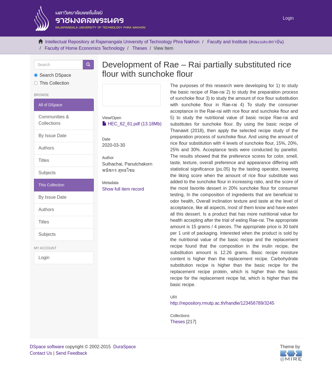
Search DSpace (52, 75)
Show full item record (123, 189)
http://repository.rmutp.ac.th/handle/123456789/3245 (222, 303)
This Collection (51, 83)
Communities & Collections (53, 120)
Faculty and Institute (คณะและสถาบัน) (245, 41)
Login (43, 257)
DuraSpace (124, 346)
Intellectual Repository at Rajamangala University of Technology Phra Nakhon (122, 41)
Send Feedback (71, 353)
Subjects (47, 172)
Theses (139, 48)
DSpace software (47, 346)
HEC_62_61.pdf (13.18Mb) (132, 123)
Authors (46, 148)
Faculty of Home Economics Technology (84, 48)
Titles (43, 160)
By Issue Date (52, 135)
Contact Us (41, 353)
